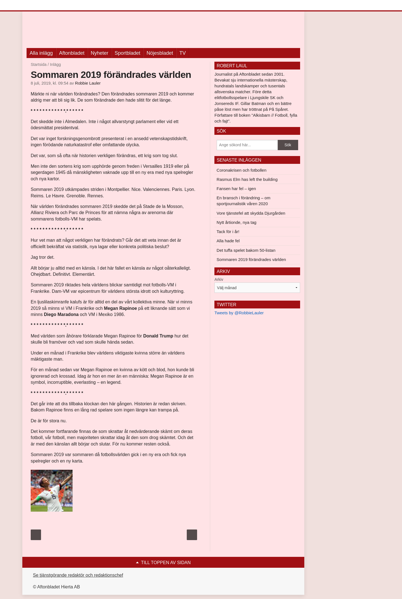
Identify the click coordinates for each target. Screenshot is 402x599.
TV (183, 53)
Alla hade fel (228, 240)
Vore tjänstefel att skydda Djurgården (251, 213)
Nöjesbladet (160, 53)
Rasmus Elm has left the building (247, 179)
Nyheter (99, 53)
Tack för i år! (228, 231)
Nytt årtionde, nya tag (237, 222)
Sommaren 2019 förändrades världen (251, 259)
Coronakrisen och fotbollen (241, 170)
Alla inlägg (41, 53)
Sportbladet (127, 53)
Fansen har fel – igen (236, 188)
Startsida (39, 64)
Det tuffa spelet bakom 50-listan (246, 250)
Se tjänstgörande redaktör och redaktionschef (78, 575)
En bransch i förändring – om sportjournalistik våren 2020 (244, 200)
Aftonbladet (72, 53)
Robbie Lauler (88, 83)
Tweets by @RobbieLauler (239, 312)
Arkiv (218, 279)
